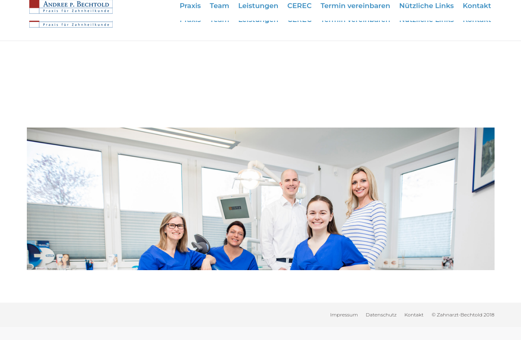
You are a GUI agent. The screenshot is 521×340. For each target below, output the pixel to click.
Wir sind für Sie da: (325, 9)
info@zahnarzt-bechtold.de (453, 9)
